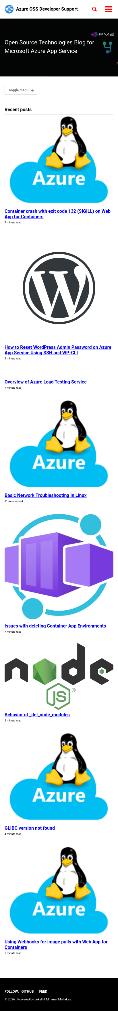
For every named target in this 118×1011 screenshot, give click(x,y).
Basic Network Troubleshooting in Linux (46, 495)
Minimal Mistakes (58, 999)
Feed (43, 992)
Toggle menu (18, 90)
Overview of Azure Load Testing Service (46, 382)
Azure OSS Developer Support (47, 9)
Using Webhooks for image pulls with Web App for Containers (56, 944)
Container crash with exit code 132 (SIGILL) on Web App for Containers (58, 214)
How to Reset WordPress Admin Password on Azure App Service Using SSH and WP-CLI (58, 350)
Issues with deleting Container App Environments (55, 626)
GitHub (28, 992)
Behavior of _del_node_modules (37, 714)
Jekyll (38, 999)
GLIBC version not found (30, 828)
